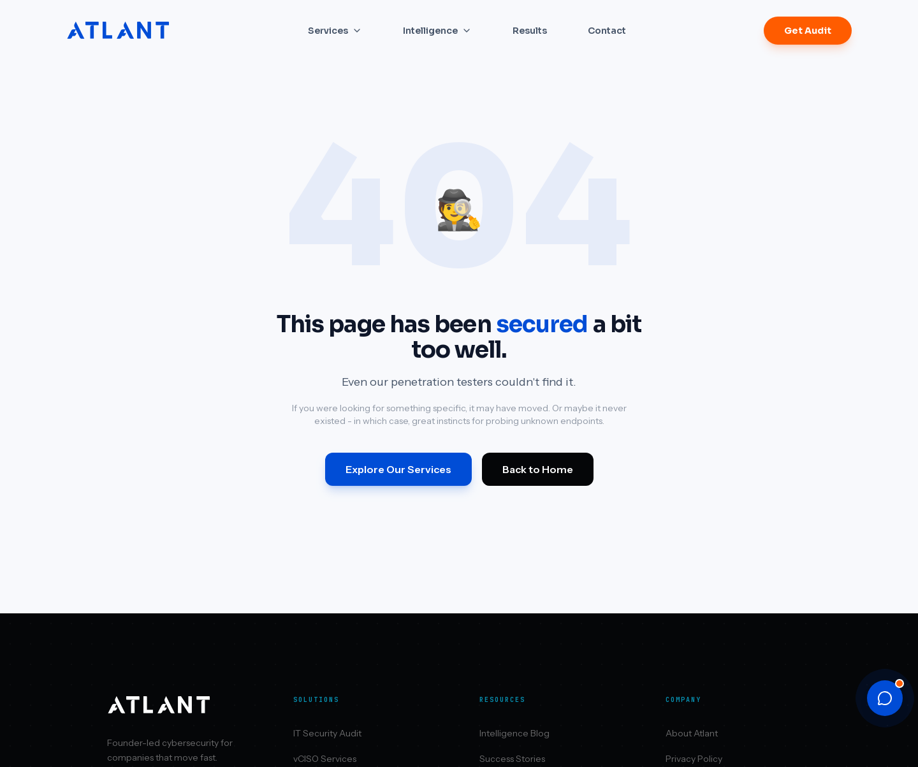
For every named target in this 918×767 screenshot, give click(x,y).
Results (530, 30)
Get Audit (807, 30)
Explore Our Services (398, 469)
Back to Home (537, 469)
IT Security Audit (327, 733)
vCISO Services (324, 758)
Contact (607, 30)
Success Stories (512, 758)
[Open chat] (885, 698)
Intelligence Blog (514, 733)
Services (335, 30)
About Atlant (692, 733)
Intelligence (437, 30)
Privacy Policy (694, 758)
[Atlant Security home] (118, 30)
